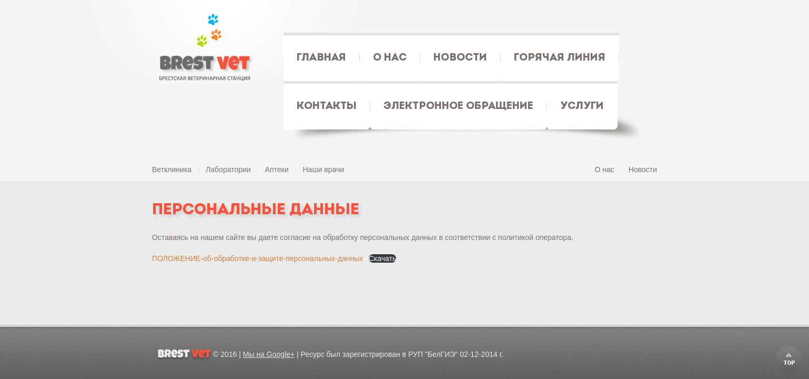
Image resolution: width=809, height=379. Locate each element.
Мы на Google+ (269, 354)
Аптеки (277, 169)
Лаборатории (228, 169)
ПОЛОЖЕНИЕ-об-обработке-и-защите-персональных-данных (257, 258)
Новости (643, 169)
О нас (604, 169)
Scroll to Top (789, 359)
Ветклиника (171, 169)
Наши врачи (324, 169)
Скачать (383, 258)
